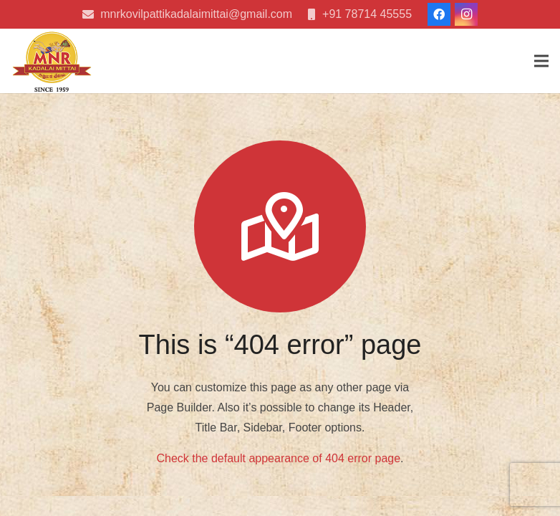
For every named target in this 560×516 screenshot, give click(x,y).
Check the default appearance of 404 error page (278, 458)
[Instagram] (466, 14)
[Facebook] (439, 14)
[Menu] (541, 61)
